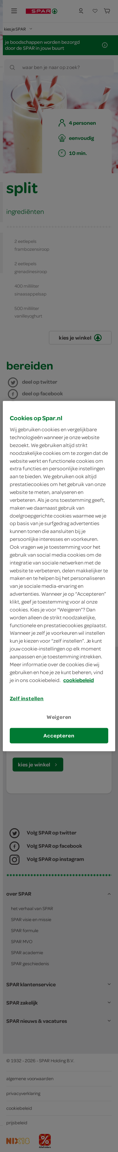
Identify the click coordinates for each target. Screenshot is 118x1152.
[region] (59, 576)
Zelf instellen (27, 698)
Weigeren (59, 716)
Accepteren (58, 735)
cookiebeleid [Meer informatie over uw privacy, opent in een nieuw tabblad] (78, 679)
